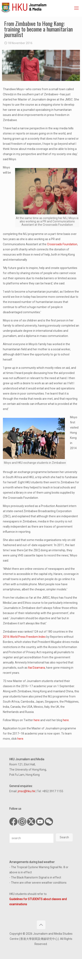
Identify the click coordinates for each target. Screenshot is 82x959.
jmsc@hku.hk (26, 791)
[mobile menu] (76, 8)
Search (64, 837)
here (37, 720)
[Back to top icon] (41, 924)
